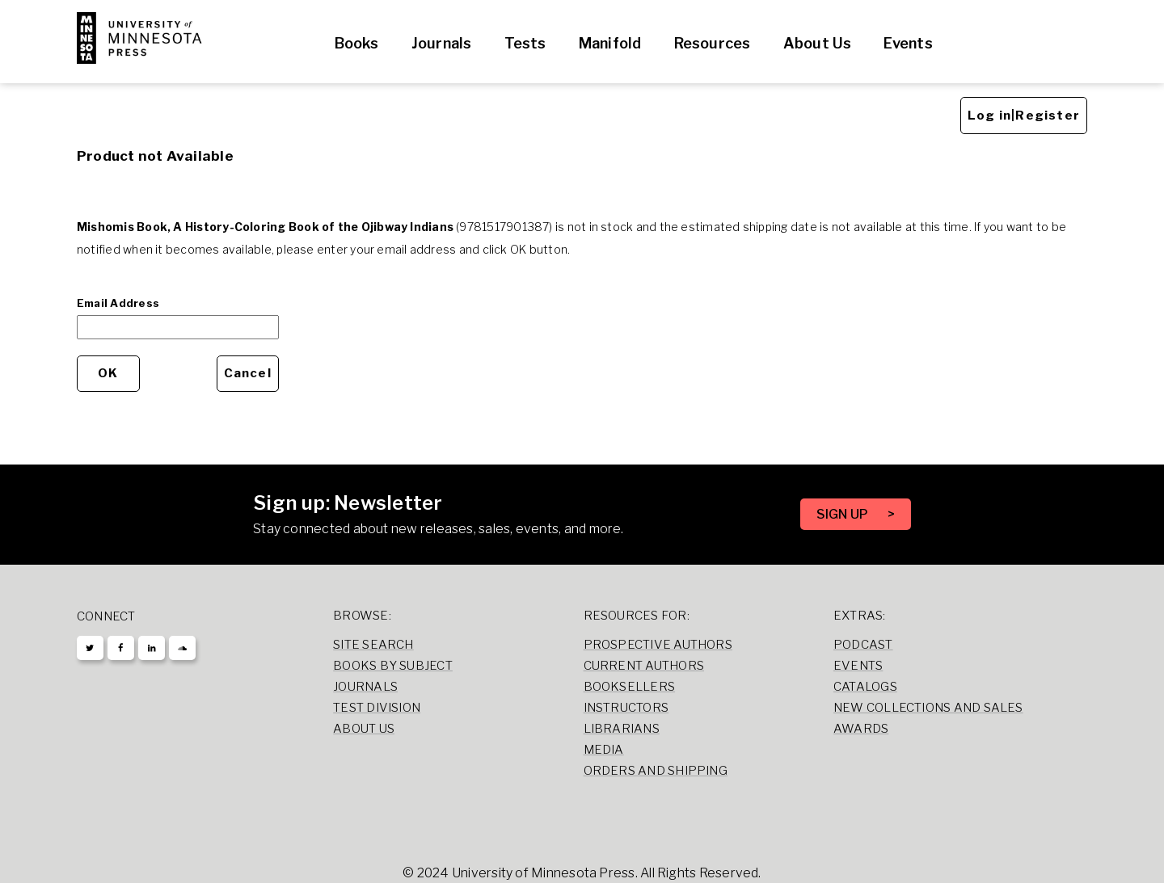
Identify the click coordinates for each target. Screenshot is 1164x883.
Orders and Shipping (656, 770)
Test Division (376, 707)
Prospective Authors (658, 644)
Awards (860, 728)
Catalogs (865, 686)
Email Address (118, 302)
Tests (525, 43)
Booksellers (630, 686)
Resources (712, 43)
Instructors (626, 707)
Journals (441, 43)
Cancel (248, 373)
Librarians (622, 728)
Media (604, 749)
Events (908, 43)
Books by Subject (393, 665)
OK (108, 373)
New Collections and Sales (928, 707)
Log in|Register (1024, 115)
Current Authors (644, 665)
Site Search (373, 644)
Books (357, 43)
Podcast (863, 644)
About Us (817, 43)
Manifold (610, 43)
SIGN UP (843, 514)
